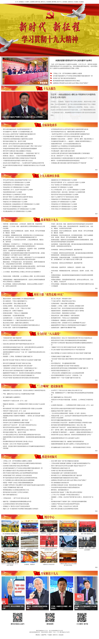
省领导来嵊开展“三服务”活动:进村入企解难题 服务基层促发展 (21, 413)
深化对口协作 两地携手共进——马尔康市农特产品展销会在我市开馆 (23, 163)
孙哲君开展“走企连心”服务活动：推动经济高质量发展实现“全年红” (71, 434)
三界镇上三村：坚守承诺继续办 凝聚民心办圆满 (67, 73)
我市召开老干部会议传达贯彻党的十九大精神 (64, 194)
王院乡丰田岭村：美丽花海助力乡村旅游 (63, 313)
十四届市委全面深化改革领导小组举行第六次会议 (18, 160)
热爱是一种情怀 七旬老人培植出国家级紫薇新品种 (18, 482)
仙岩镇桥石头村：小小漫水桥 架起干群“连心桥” (17, 318)
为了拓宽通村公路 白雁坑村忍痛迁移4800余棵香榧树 (18, 480)
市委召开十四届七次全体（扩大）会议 (14, 411)
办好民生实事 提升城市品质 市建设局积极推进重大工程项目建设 (70, 153)
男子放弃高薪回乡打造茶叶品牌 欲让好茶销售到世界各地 (20, 478)
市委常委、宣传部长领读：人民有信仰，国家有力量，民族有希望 (22, 224)
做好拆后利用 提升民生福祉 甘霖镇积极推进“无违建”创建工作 (69, 368)
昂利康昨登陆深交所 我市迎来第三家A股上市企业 (18, 441)
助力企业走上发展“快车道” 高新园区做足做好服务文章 (19, 134)
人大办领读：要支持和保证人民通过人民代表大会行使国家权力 (22, 272)
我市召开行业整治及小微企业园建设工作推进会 (17, 151)
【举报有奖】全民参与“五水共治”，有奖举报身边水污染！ (20, 368)
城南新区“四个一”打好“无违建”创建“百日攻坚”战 (65, 378)
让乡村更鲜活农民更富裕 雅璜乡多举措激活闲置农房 (68, 549)
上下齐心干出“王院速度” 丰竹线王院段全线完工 (65, 494)
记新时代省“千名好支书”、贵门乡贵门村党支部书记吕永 (20, 425)
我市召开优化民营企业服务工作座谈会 (14, 427)
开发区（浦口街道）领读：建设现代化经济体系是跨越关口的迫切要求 (72, 224)
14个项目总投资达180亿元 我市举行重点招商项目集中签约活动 (22, 434)
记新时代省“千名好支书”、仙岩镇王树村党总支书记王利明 (68, 427)
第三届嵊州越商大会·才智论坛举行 (61, 397)
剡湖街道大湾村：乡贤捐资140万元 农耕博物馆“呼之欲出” (68, 322)
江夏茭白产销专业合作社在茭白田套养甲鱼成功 (65, 504)
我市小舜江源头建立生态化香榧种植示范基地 (64, 508)
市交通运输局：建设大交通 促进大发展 (63, 151)
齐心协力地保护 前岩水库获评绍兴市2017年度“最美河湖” (68, 349)
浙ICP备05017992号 (65, 632)
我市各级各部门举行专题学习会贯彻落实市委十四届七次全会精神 (22, 408)
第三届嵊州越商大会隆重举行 (11, 397)
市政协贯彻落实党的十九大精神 (12, 192)
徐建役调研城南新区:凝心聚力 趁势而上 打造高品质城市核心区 (70, 444)
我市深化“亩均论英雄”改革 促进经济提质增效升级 (18, 143)
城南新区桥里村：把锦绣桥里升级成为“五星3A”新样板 (67, 310)
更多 (96, 169)
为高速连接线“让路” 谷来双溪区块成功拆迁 (64, 473)
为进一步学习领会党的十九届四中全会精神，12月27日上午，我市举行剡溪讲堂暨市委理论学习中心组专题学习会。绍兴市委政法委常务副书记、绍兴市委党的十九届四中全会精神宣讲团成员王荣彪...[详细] (73, 66)
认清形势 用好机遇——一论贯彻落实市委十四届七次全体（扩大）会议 (72, 405)
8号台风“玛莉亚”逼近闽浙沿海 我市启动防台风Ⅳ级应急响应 (21, 378)
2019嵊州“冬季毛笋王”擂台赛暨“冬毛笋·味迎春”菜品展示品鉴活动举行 (24, 485)
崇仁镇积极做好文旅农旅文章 (60, 482)
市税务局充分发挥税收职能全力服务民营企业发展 (18, 139)
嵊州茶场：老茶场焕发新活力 (60, 490)
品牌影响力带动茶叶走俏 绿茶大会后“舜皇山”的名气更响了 (70, 83)
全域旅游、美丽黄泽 (29, 564)
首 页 (16, 2)
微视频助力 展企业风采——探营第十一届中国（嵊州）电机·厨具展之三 (72, 139)
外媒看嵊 (48, 2)
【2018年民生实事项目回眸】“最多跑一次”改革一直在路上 (68, 413)
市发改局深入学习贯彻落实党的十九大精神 (16, 187)
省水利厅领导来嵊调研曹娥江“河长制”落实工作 (17, 349)
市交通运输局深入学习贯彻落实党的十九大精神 (17, 211)
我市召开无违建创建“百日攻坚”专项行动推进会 (65, 365)
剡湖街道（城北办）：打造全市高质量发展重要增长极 (19, 155)
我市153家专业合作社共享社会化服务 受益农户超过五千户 (68, 466)
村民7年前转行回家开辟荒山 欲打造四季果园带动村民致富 (20, 473)
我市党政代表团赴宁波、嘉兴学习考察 (14, 141)
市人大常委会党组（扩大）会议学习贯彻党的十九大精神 (68, 189)
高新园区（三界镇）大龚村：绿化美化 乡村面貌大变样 (67, 306)
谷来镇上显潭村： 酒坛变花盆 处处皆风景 (15, 306)
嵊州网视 (54, 2)
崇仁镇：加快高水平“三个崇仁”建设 (62, 155)
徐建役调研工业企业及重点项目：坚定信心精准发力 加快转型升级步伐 (24, 390)
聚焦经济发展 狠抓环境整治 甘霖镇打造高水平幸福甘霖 (19, 158)
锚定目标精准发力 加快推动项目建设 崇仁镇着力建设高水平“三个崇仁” (72, 158)
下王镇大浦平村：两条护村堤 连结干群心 (63, 301)
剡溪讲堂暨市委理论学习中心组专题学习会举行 (65, 438)
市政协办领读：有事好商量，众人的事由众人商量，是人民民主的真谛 (24, 276)
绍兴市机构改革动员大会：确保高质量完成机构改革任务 (68, 131)
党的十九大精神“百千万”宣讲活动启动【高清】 (65, 197)
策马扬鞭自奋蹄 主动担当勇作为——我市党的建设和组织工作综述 (71, 447)
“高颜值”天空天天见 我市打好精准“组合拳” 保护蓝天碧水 (68, 347)
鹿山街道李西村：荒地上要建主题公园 (14, 303)
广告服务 (49, 635)
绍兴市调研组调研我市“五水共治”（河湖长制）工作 (66, 375)
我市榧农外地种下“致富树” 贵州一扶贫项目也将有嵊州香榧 (69, 501)
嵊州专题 (37, 2)
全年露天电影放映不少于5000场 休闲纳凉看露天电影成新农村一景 (73, 76)
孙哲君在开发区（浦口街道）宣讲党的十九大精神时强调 (68, 192)
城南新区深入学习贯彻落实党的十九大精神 (64, 180)
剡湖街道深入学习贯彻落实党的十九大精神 (64, 206)
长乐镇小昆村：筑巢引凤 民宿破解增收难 (15, 327)
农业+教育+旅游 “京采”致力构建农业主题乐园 (65, 461)
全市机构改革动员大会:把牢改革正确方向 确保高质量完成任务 (69, 129)
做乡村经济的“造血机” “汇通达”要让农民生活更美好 (66, 492)
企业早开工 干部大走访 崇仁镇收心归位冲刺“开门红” (67, 390)
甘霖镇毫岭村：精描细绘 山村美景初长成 (63, 320)
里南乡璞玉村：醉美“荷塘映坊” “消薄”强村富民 (65, 315)
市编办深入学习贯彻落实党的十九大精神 (15, 201)
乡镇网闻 (32, 2)
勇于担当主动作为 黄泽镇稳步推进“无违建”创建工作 (18, 370)
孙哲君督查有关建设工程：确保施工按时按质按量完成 (67, 441)
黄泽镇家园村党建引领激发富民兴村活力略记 (66, 80)
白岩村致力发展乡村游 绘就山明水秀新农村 (16, 466)
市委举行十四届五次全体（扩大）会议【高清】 (10, 564)
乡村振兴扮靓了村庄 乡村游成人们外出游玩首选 (17, 475)
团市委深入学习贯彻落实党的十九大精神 (15, 199)
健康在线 (70, 2)
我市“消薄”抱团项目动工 (10, 494)
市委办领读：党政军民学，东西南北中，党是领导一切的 (68, 267)
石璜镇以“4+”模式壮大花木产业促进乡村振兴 (16, 506)
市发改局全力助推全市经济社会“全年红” (63, 148)
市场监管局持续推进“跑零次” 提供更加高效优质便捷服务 (20, 148)
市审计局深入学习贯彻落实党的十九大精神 (64, 209)
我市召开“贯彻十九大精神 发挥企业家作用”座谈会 (18, 197)
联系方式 (55, 635)
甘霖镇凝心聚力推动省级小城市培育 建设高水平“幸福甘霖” (69, 163)
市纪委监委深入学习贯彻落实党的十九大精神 (16, 182)
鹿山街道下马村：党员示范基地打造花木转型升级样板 (67, 308)
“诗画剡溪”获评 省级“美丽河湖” (12, 338)
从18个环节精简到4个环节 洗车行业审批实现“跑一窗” (67, 136)
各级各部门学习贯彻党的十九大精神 (62, 187)
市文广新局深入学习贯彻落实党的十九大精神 (64, 185)
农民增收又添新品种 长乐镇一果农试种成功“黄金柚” (66, 485)
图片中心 (59, 2)
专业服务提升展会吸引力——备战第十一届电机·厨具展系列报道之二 (71, 141)
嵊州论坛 (43, 2)
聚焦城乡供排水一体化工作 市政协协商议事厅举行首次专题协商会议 (71, 338)
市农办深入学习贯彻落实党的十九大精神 (15, 206)
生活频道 (81, 2)
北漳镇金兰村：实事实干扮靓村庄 (13, 310)
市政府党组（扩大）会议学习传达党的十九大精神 (18, 189)
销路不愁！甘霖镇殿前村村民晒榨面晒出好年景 (17, 501)
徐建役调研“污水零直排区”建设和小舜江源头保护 (17, 365)
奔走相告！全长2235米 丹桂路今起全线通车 (16, 444)
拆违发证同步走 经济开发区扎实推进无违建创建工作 (18, 375)
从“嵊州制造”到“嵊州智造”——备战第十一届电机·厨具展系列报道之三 (72, 432)
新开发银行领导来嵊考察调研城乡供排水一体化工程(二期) (68, 425)
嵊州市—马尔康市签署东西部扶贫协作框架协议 (65, 160)
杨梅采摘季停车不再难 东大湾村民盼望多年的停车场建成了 (69, 325)
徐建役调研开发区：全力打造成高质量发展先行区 (66, 143)
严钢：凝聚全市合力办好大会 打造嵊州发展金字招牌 (18, 394)
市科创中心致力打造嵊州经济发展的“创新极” (16, 422)
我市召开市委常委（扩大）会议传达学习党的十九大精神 (68, 182)
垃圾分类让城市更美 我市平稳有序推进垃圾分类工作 (18, 344)
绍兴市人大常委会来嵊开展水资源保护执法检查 (17, 340)
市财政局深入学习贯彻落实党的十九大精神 (64, 199)
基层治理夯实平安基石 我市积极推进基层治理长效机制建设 (69, 340)
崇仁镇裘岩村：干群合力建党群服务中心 (15, 301)
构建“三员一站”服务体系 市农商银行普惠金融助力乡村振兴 (20, 508)
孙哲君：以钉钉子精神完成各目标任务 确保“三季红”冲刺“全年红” (22, 146)
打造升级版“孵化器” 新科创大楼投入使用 (15, 136)
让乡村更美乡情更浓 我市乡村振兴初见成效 (16, 504)
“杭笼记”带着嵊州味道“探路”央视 (13, 487)
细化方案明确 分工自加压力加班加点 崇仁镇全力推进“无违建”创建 (71, 353)
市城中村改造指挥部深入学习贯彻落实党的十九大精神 (19, 209)
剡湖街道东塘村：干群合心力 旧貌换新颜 (15, 313)
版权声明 (43, 635)
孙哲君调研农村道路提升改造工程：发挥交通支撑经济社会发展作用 (23, 347)
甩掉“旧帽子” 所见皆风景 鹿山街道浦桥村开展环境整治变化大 (21, 325)
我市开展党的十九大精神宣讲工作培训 (14, 194)
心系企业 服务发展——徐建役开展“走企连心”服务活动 (19, 430)
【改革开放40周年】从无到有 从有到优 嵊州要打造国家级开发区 (70, 134)
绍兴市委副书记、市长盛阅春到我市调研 (63, 363)
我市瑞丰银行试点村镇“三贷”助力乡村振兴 (15, 492)
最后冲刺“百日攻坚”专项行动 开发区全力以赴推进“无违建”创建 (22, 360)
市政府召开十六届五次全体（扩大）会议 (15, 400)
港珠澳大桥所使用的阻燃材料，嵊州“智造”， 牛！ (18, 420)
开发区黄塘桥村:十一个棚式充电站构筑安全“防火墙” (18, 320)
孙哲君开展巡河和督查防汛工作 (60, 370)
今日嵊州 (26, 2)
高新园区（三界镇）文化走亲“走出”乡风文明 (64, 506)
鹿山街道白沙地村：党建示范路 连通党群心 (16, 322)
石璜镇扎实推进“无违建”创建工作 (61, 356)
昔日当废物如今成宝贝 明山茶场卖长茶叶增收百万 (18, 470)
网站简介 (38, 635)
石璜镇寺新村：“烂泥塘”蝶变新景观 (13, 315)
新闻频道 (21, 2)
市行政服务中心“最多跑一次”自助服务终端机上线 (17, 131)
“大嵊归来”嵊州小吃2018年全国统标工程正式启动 (68, 564)
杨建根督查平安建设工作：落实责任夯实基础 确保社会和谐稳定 (22, 373)
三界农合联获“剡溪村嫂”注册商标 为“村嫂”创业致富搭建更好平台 (70, 463)
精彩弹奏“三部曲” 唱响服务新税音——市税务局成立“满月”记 (21, 153)
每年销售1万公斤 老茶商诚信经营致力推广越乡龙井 (66, 475)
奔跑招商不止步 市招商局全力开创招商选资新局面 (66, 146)
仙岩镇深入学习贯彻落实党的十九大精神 (63, 201)
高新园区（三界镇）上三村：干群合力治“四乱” (17, 308)
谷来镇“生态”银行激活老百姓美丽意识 (64, 78)
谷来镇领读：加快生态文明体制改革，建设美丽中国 (66, 249)
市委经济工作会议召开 (49, 564)
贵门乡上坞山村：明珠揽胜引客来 (61, 298)
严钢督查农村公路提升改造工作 (60, 468)
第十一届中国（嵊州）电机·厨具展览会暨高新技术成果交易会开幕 (71, 430)
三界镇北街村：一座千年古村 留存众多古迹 (16, 498)
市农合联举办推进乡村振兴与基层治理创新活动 (65, 487)
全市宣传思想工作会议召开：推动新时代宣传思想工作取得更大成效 (71, 422)
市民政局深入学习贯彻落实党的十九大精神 (64, 204)
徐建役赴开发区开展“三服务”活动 (61, 411)
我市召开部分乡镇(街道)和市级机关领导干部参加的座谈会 (68, 408)
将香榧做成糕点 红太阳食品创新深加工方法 (16, 490)
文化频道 (76, 2)
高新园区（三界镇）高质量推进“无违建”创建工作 (17, 356)
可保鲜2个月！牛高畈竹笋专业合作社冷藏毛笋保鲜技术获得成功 (22, 463)
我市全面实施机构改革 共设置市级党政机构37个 (17, 129)
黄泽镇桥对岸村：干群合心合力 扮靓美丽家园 (65, 318)
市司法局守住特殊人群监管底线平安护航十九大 (17, 180)
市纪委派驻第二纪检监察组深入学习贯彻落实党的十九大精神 (21, 204)
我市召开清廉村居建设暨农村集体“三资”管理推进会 (66, 420)
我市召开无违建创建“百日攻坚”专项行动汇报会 (17, 363)
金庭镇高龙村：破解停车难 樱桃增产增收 (63, 327)
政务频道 (65, 2)
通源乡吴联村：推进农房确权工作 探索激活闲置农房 (18, 298)
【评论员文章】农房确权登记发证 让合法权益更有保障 (67, 373)
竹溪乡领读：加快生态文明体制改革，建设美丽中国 (66, 263)
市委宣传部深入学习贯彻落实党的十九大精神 (16, 185)
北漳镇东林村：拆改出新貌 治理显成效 (63, 303)
